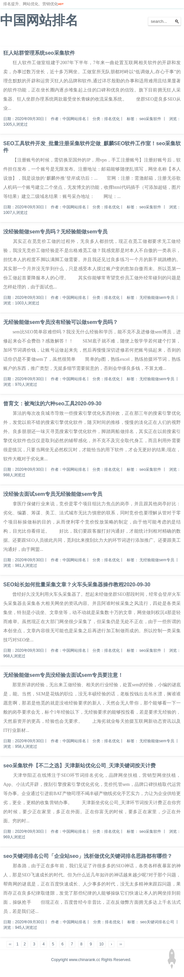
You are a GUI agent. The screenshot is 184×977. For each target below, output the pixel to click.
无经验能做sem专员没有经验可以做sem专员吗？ (60, 322)
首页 (8, 38)
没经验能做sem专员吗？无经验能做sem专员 (55, 231)
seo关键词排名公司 (157, 922)
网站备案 (95, 38)
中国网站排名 (39, 20)
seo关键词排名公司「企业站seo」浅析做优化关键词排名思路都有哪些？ (87, 856)
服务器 (73, 38)
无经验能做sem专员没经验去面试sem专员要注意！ (63, 675)
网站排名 (27, 38)
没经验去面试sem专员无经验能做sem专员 (52, 494)
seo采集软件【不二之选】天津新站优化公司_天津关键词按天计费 (79, 765)
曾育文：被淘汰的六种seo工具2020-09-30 (52, 403)
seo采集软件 (150, 119)
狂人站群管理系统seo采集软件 (39, 53)
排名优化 (51, 38)
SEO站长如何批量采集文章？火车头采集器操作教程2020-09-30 (76, 584)
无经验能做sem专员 (156, 297)
